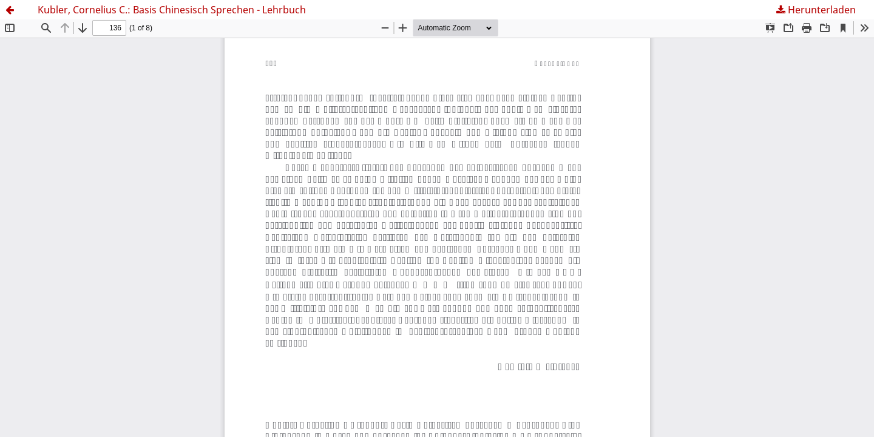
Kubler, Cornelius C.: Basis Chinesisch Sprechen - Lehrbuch (172, 9)
